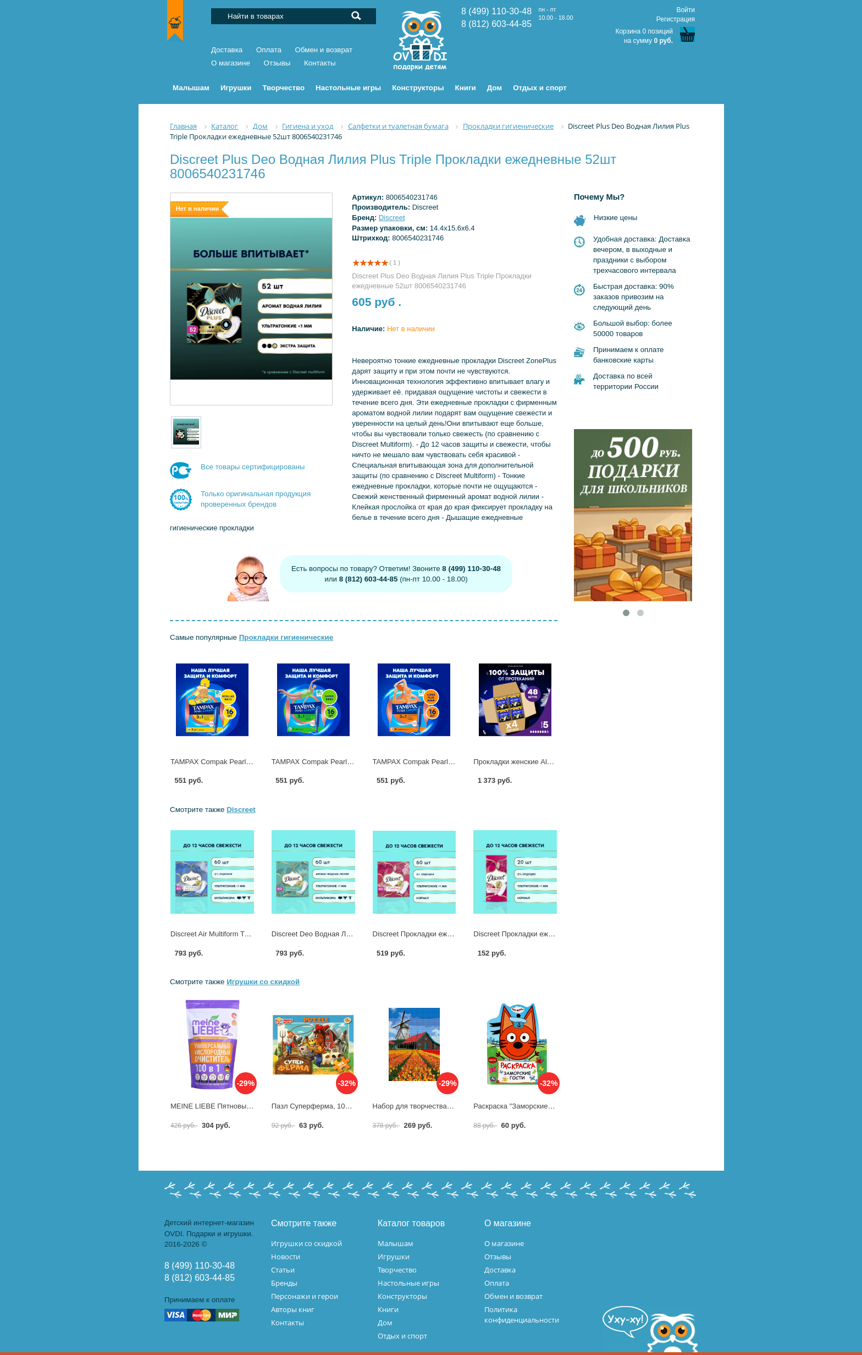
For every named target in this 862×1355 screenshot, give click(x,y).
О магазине (230, 63)
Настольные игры (408, 1283)
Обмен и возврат (324, 50)
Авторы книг (292, 1309)
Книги (388, 1309)
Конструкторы (402, 1296)
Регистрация (675, 19)
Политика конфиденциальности (521, 1314)
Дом (385, 1322)
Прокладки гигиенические (286, 637)
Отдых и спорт (402, 1336)
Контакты (320, 63)
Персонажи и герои (304, 1296)
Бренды (284, 1283)
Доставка (226, 50)
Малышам (395, 1243)
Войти (685, 10)
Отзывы (277, 63)
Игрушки (394, 1256)
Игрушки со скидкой (263, 982)
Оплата (268, 50)
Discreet (392, 217)
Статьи (283, 1270)
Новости (285, 1256)
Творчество (397, 1270)
